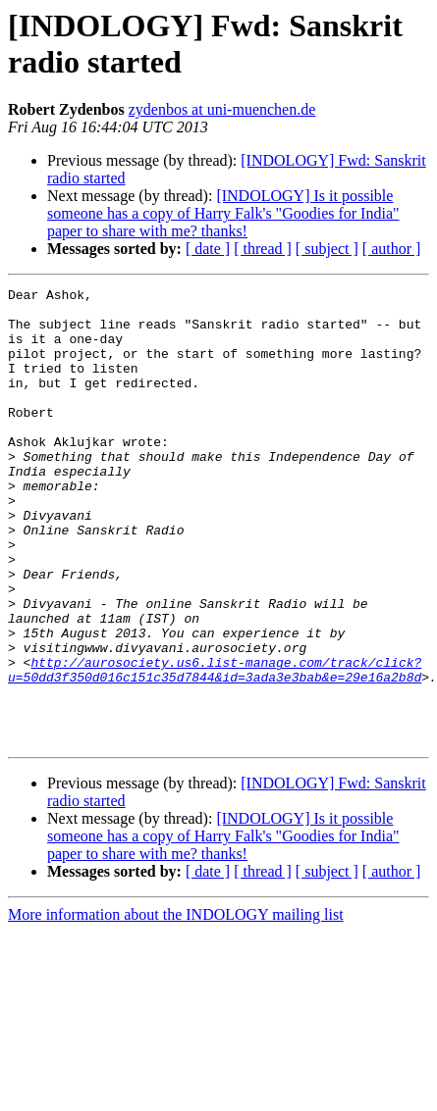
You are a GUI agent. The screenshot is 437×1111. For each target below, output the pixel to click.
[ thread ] (263, 248)
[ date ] (208, 248)
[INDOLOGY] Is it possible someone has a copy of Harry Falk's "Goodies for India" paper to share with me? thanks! (223, 213)
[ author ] (391, 248)
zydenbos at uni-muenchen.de (222, 109)
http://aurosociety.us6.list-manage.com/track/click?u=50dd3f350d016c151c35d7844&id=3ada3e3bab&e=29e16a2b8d (214, 747)
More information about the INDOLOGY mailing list (176, 1005)
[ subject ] (327, 248)
